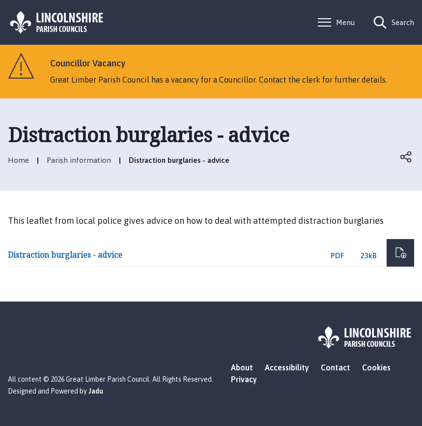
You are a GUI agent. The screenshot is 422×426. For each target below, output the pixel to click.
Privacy (244, 379)
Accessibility (287, 367)
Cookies (376, 367)
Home (18, 160)
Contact (335, 367)
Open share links (406, 157)
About (242, 367)
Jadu (95, 391)
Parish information (79, 160)
